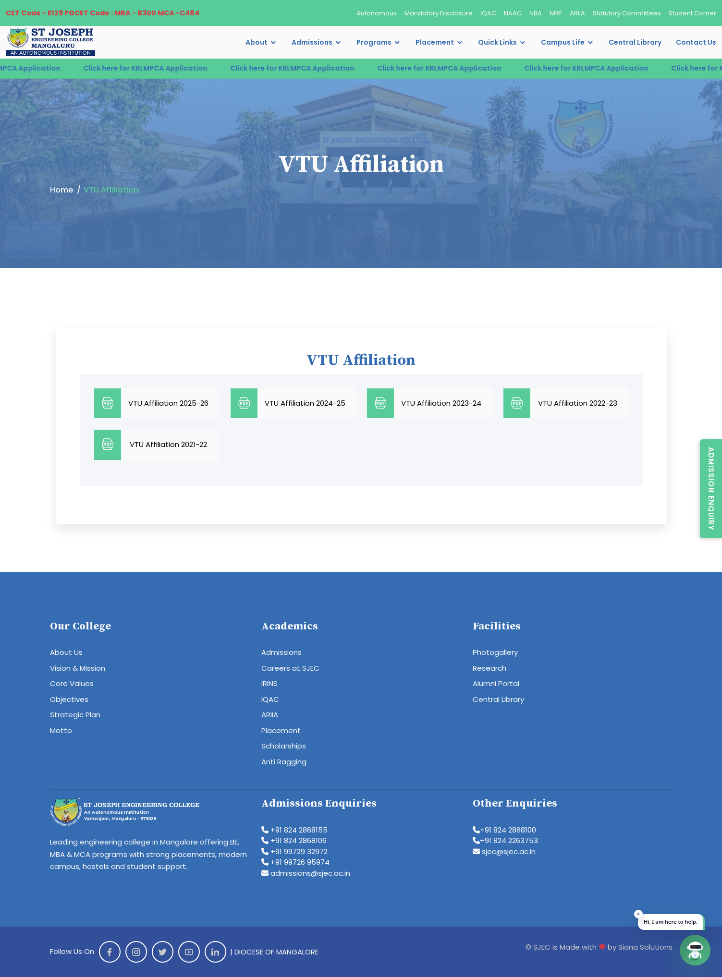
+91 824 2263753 (505, 840)
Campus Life (563, 42)
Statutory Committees (627, 13)
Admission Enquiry (711, 489)
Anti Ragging (283, 762)
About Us (66, 652)
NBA (535, 13)
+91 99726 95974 (295, 862)
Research (489, 668)
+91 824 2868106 (294, 840)
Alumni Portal (496, 683)
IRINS (269, 683)
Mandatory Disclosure (438, 13)
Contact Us (696, 42)
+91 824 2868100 (504, 830)
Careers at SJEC (290, 668)
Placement (435, 42)
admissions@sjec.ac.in (305, 873)
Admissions (312, 42)
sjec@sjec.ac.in (504, 851)
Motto (61, 730)
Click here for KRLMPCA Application (155, 68)
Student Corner (692, 13)
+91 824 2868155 (294, 830)
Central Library (635, 42)
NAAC (513, 13)
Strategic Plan (75, 715)
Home (61, 189)
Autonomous (376, 13)
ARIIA (577, 13)
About (256, 42)
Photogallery (495, 652)
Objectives (69, 699)
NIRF (556, 13)
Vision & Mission (77, 668)
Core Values (72, 683)
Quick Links (497, 42)
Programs (374, 42)
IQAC (488, 13)
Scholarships (283, 746)
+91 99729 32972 (294, 851)
